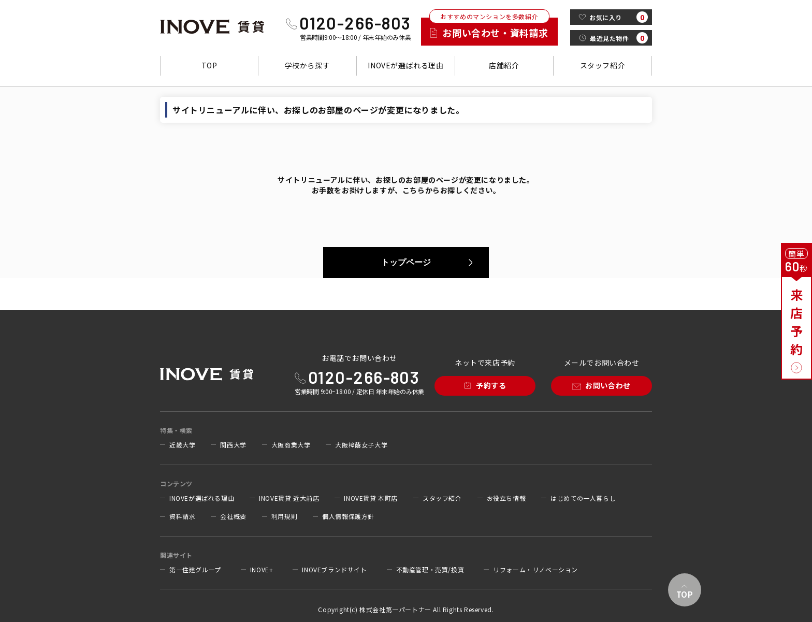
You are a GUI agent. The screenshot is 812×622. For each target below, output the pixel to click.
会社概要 (233, 516)
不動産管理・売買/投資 (430, 570)
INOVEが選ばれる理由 (405, 65)
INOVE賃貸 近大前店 (289, 498)
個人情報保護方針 (348, 516)
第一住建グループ (195, 570)
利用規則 (284, 516)
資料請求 (182, 516)
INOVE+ (261, 570)
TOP (209, 65)
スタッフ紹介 (603, 65)
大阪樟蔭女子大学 (361, 445)
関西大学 (233, 445)
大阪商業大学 (291, 445)
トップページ (406, 262)
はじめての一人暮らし (583, 498)
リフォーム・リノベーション (535, 570)
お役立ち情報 (506, 498)
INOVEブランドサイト (334, 570)
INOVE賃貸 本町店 (371, 498)
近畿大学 (182, 445)
